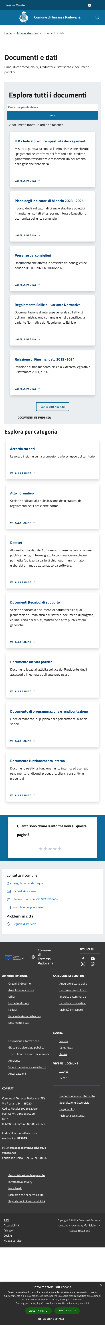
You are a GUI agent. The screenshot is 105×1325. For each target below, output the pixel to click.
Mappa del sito (12, 1240)
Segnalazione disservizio (74, 1102)
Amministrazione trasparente (26, 1175)
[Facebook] (83, 959)
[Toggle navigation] (7, 17)
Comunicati (66, 1047)
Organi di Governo (19, 983)
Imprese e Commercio (72, 996)
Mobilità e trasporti (71, 1009)
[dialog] (52, 1303)
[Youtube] (92, 959)
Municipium (91, 1225)
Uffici (11, 996)
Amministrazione (27, 33)
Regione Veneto (15, 5)
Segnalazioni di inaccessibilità (26, 1201)
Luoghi (63, 1071)
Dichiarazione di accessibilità (26, 1195)
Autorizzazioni (17, 1073)
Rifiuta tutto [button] (67, 1310)
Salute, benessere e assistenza (27, 1067)
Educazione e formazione (23, 1041)
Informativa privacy (20, 1182)
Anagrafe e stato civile (73, 983)
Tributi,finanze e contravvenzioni (28, 1054)
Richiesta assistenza (71, 1115)
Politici (12, 1009)
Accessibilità (11, 1225)
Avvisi (63, 1054)
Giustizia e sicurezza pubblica (26, 1047)
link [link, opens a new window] (87, 1303)
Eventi (63, 1078)
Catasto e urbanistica (72, 1003)
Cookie (8, 1235)
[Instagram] (83, 964)
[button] (52, 1319)
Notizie (63, 1041)
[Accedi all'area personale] (89, 5)
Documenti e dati (18, 1022)
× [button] (101, 1285)
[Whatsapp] (92, 964)
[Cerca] (97, 17)
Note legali (15, 1188)
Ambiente (14, 1060)
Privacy (8, 1230)
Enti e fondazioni (18, 1003)
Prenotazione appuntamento (77, 1096)
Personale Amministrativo (24, 1016)
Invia (53, 115)
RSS (6, 1220)
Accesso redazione (79, 1230)
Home (8, 33)
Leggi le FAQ (67, 1109)
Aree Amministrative (21, 990)
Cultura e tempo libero (73, 990)
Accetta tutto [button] (38, 1310)
